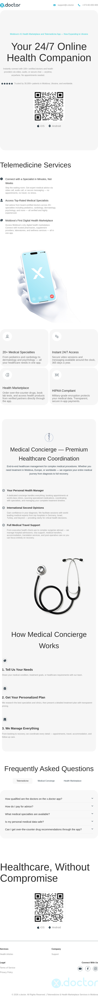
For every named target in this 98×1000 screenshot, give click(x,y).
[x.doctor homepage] (10, 5)
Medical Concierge (46, 781)
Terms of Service (7, 968)
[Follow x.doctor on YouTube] (80, 968)
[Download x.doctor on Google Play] (54, 126)
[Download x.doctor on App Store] (41, 126)
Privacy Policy (6, 972)
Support (55, 954)
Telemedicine (22, 781)
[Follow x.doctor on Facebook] (87, 968)
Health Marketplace (72, 781)
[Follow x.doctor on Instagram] (95, 968)
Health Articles (6, 954)
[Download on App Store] (41, 927)
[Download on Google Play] (54, 927)
